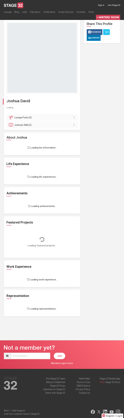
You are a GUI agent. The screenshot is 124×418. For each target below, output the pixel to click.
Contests (81, 12)
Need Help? (84, 378)
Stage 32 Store (112, 382)
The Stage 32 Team (55, 378)
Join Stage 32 (114, 5)
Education (35, 12)
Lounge (7, 12)
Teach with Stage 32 (55, 393)
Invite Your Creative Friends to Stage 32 (21, 414)
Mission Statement (55, 382)
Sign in (101, 5)
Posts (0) (42, 117)
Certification (49, 12)
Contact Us (84, 393)
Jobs (24, 12)
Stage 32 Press (57, 385)
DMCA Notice (83, 385)
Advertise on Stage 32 (54, 389)
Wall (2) (42, 125)
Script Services (65, 12)
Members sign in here (62, 363)
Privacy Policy (83, 389)
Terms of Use (83, 382)
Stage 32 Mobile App (109, 378)
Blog (16, 12)
